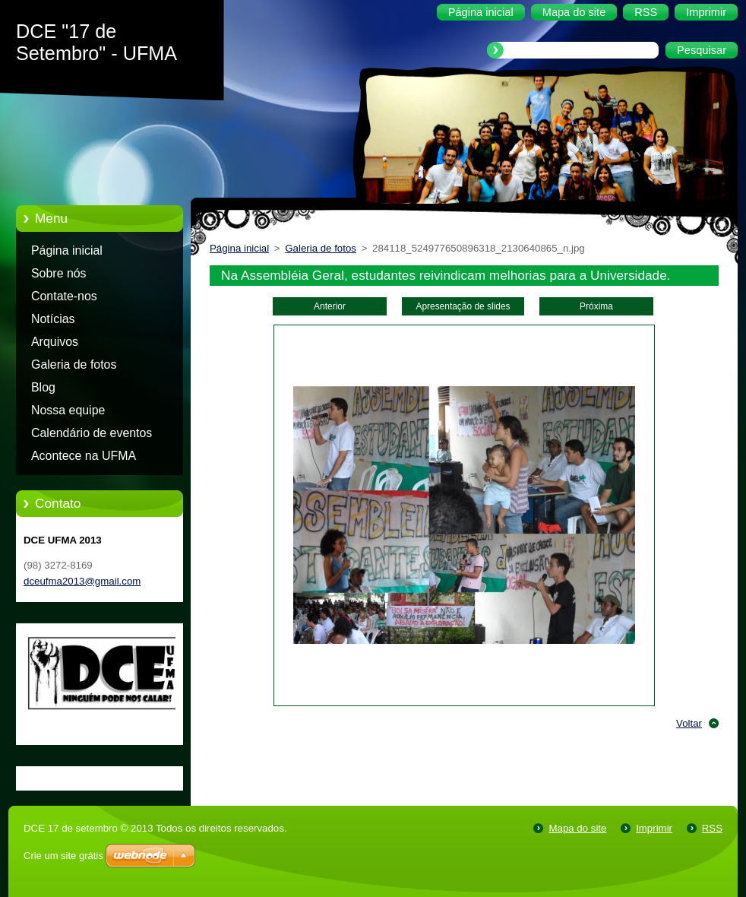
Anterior (330, 306)
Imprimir (654, 828)
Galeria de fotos (73, 364)
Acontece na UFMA (83, 455)
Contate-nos (64, 296)
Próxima (596, 306)
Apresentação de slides (463, 306)
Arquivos (54, 341)
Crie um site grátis (63, 855)
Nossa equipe (68, 410)
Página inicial (67, 250)
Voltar (689, 723)
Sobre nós (59, 273)
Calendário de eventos (91, 432)
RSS (712, 828)
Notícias (53, 318)
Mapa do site (577, 828)
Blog (43, 387)
